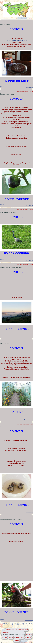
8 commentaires (29, 336)
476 (27, 624)
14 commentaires (28, 420)
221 (9, 624)
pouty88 (2, 86)
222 (12, 624)
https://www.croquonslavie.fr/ (16, 40)
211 (9, 623)
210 (6, 623)
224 (18, 624)
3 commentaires (29, 87)
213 (15, 623)
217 (26, 623)
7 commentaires (29, 205)
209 (4, 623)
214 (17, 623)
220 (7, 624)
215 (20, 623)
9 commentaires (29, 512)
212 (12, 623)
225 (21, 624)
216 (23, 623)
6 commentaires (29, 260)
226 (23, 624)
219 (31, 623)
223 (15, 624)
